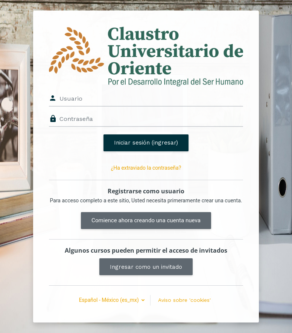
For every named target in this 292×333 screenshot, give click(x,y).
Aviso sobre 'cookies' (184, 300)
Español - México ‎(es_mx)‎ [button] (109, 300)
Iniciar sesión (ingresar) (146, 142)
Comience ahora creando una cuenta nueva (146, 220)
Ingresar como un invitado (146, 267)
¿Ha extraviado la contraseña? (146, 168)
